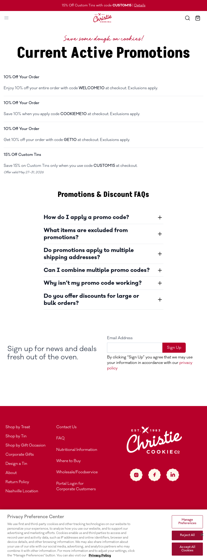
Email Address (120, 338)
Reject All (187, 541)
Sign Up (174, 347)
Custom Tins (38, 165)
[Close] (202, 541)
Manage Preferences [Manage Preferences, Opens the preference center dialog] (187, 528)
